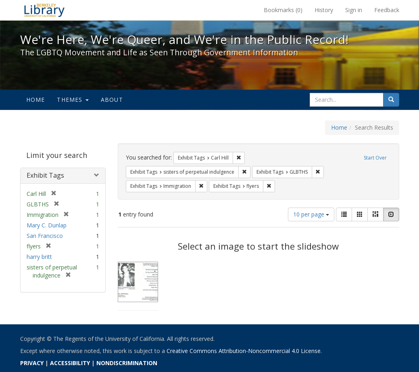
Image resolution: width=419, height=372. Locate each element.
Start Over (375, 157)
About (112, 99)
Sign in (353, 10)
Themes (72, 99)
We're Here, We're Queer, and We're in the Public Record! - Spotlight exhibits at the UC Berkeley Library (44, 10)
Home (35, 99)
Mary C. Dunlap (47, 225)
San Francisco (45, 236)
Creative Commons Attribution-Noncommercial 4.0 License (244, 351)
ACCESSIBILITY (70, 363)
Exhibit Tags (45, 175)
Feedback (386, 10)
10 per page (311, 214)
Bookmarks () (283, 10)
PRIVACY (32, 363)
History (324, 10)
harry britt (39, 257)
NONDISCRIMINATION (126, 363)
